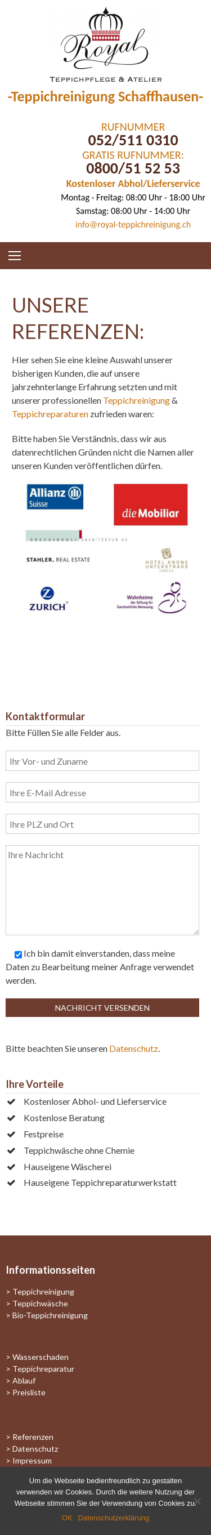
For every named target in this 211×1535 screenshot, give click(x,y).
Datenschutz (133, 1048)
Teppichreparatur (43, 1368)
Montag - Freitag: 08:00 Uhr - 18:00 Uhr (133, 197)
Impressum (32, 1460)
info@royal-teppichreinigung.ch (133, 224)
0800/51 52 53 (133, 168)
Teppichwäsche (40, 1303)
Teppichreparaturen (50, 413)
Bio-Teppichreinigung (50, 1315)
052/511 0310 (133, 140)
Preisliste (29, 1392)
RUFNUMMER (133, 126)
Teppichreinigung (136, 400)
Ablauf (23, 1380)
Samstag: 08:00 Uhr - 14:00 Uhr (133, 211)
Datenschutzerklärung (113, 1518)
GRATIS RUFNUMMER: (133, 155)
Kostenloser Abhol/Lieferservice (133, 183)
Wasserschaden (40, 1357)
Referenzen (32, 1437)
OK (67, 1518)
